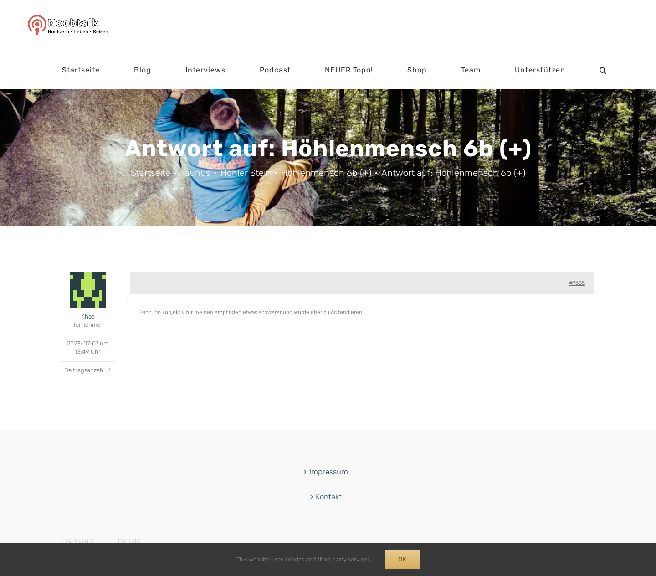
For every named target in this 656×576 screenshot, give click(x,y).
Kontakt (329, 496)
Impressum (328, 471)
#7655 (577, 283)
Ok (402, 559)
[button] (603, 70)
